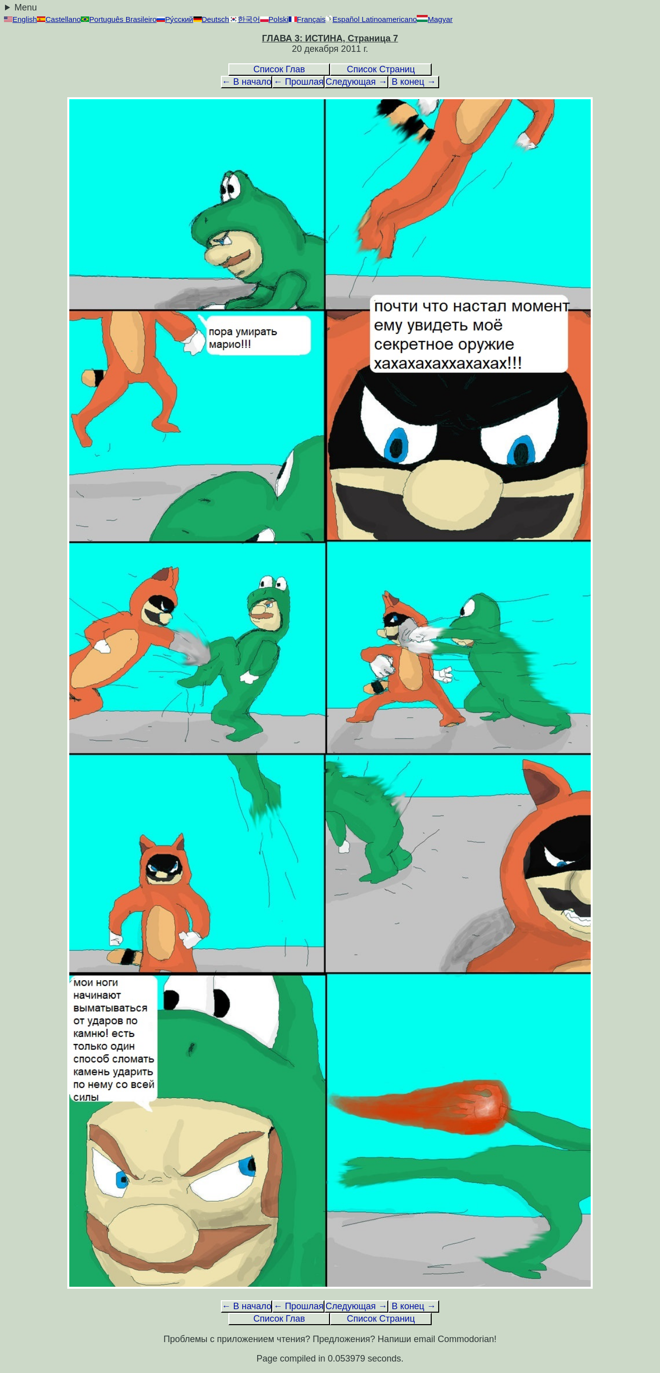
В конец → (414, 82)
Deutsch (211, 19)
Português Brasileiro (119, 19)
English (20, 19)
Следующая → (356, 82)
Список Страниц (381, 69)
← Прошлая (298, 82)
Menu (25, 7)
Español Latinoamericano (371, 19)
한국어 (244, 19)
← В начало (247, 82)
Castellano (59, 19)
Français (307, 19)
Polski (274, 19)
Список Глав (279, 69)
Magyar (435, 19)
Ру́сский (175, 19)
